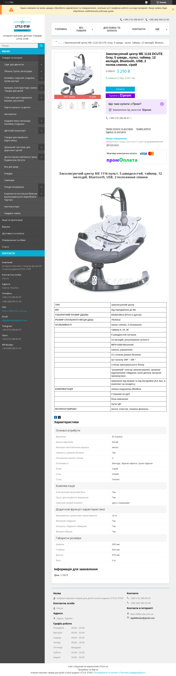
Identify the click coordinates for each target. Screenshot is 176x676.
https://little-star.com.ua (14, 310)
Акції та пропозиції (12, 219)
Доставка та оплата (13, 233)
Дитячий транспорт (15, 130)
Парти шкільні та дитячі (17, 107)
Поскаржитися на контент (106, 673)
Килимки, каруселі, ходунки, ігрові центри (19, 79)
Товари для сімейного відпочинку (16, 139)
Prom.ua (104, 666)
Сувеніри (9, 180)
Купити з (120, 95)
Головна (61, 29)
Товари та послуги (12, 57)
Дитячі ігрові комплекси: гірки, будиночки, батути (20, 158)
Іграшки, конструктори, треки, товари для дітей (20, 89)
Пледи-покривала (14, 186)
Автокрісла (10, 114)
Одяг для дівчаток (14, 64)
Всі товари (81, 29)
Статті (5, 246)
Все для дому (11, 166)
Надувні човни (12, 213)
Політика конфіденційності (132, 673)
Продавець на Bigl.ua (88, 669)
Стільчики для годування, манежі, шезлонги (18, 99)
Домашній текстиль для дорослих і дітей (17, 149)
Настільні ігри (11, 206)
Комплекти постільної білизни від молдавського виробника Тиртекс (20, 196)
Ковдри (8, 173)
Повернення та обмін (14, 240)
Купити (120, 89)
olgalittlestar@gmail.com (14, 320)
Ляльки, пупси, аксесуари (18, 71)
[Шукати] (41, 45)
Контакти (138, 29)
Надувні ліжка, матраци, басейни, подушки (17, 122)
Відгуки (6, 226)
